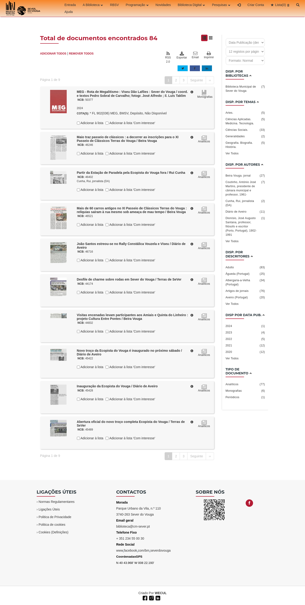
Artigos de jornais (245, 291)
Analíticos (245, 384)
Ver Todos (232, 153)
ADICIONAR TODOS (53, 53)
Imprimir (209, 55)
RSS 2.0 (168, 57)
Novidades (163, 5)
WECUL (160, 593)
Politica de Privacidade (55, 517)
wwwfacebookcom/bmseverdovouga (143, 550)
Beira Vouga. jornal (245, 176)
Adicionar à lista (91, 123)
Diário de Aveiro (245, 212)
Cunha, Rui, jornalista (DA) (93, 181)
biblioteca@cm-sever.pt (133, 526)
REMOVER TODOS (81, 53)
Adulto (245, 267)
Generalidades (245, 136)
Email (195, 55)
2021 (245, 345)
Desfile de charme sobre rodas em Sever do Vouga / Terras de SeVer (129, 279)
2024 (245, 326)
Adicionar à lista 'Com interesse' (132, 123)
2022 (245, 339)
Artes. (245, 113)
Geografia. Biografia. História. (245, 145)
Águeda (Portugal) (245, 274)
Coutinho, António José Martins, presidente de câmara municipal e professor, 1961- (245, 188)
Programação (137, 5)
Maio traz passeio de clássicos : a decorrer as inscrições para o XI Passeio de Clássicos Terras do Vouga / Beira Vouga (127, 139)
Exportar (182, 55)
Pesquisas (221, 5)
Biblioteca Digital (191, 5)
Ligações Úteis (49, 509)
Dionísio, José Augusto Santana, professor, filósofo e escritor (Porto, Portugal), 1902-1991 (245, 226)
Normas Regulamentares (57, 502)
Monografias (245, 391)
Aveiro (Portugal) (245, 297)
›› (210, 80)
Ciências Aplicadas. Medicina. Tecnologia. (245, 121)
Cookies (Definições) (53, 532)
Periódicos (245, 397)
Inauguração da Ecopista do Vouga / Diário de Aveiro (117, 386)
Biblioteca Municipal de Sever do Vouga (245, 88)
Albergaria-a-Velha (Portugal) (245, 282)
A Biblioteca (93, 5)
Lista (280, 5)
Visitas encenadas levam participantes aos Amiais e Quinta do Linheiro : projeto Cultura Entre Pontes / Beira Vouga (132, 317)
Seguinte (196, 80)
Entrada (70, 5)
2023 (245, 332)
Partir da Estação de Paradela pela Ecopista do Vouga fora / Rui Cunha (131, 172)
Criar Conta (256, 5)
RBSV (114, 5)
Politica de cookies (52, 524)
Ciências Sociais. (245, 130)
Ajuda (68, 12)
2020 (245, 352)
